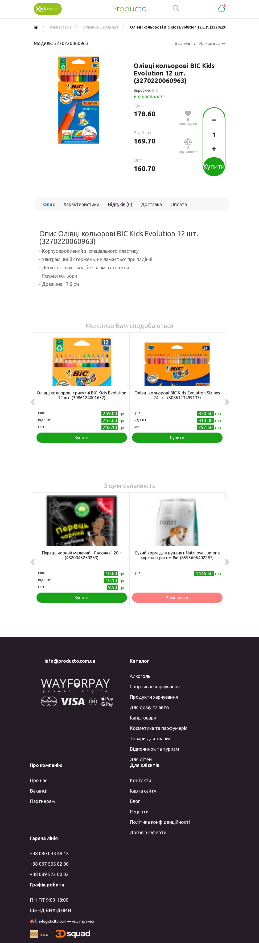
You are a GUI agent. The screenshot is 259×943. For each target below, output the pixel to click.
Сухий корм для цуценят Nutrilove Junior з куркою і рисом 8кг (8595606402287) (177, 555)
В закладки (188, 118)
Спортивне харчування (155, 686)
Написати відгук (212, 43)
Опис (49, 204)
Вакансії (38, 790)
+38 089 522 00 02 (49, 874)
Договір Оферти (148, 832)
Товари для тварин (150, 738)
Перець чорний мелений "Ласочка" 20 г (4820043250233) (81, 555)
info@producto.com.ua (69, 661)
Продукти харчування (154, 697)
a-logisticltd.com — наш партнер (62, 922)
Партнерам (42, 801)
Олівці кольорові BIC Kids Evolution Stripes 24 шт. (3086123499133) (177, 395)
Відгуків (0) (120, 204)
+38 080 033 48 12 (49, 853)
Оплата (178, 204)
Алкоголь (140, 676)
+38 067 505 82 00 (49, 863)
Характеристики (81, 204)
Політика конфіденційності (160, 822)
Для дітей (141, 759)
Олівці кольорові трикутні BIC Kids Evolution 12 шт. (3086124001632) (81, 395)
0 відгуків (182, 43)
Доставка (151, 204)
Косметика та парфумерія (158, 728)
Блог (135, 801)
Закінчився (177, 597)
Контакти (140, 780)
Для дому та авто (149, 707)
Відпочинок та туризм (154, 749)
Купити (214, 166)
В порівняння (188, 146)
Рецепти (139, 811)
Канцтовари (143, 717)
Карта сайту (143, 790)
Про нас (38, 780)
